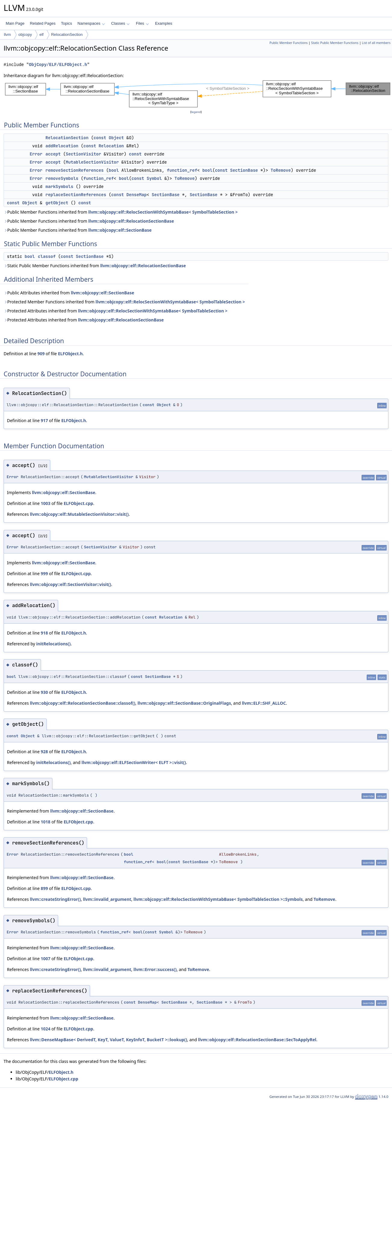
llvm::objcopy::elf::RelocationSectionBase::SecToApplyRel (257, 1039)
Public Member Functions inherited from (121, 212)
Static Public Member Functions (334, 43)
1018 (45, 822)
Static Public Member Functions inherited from (95, 265)
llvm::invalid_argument (107, 899)
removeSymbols (61, 178)
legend (196, 112)
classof (47, 256)
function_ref (182, 170)
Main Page (15, 23)
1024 (45, 1029)
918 (44, 633)
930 (44, 692)
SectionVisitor (83, 154)
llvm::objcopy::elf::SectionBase (119, 230)
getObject (56, 202)
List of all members (376, 43)
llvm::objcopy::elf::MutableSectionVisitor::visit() (79, 514)
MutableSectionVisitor (92, 162)
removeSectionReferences (74, 170)
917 (44, 420)
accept (53, 154)
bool (114, 170)
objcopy (25, 34)
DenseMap (136, 194)
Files (142, 23)
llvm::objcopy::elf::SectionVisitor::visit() (70, 584)
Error (36, 154)
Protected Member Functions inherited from (124, 302)
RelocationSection (67, 34)
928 (44, 751)
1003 (45, 503)
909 (41, 353)
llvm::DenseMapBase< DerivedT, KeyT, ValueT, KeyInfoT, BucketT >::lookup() (108, 1039)
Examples (163, 23)
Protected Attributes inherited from (115, 311)
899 (44, 888)
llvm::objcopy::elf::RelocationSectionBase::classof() (82, 703)
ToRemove (281, 170)
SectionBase (244, 170)
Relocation (111, 146)
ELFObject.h (70, 353)
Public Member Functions (288, 43)
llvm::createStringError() (55, 899)
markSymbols (59, 186)
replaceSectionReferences (75, 194)
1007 (45, 958)
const (100, 137)
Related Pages (42, 23)
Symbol (154, 178)
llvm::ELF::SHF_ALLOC (264, 703)
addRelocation (61, 146)
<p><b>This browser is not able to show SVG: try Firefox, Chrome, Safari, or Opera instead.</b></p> (198, 94)
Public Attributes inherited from (69, 293)
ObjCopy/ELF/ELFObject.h (58, 64)
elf (41, 34)
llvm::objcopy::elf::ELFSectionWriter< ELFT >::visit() (134, 762)
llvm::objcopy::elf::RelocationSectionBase (131, 221)
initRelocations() (53, 644)
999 (44, 573)
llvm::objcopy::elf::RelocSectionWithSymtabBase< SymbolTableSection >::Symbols (218, 899)
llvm (7, 34)
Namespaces (91, 23)
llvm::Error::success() (154, 969)
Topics (66, 23)
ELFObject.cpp (78, 503)
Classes (120, 23)
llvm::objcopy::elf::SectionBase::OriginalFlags (184, 703)
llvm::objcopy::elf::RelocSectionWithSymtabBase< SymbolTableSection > (163, 212)
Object (116, 137)
